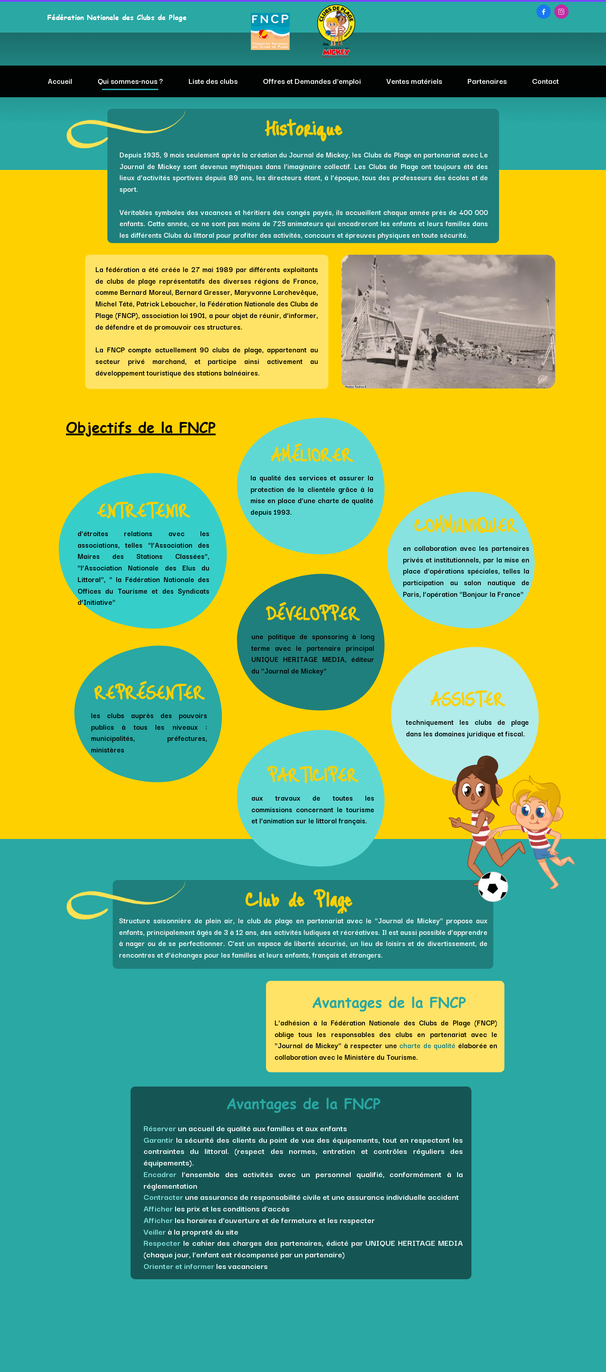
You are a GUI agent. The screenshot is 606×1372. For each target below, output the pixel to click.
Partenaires (487, 81)
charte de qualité (427, 1045)
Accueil (60, 81)
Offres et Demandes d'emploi (312, 81)
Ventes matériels (414, 81)
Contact (545, 81)
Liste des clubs (212, 81)
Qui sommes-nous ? (130, 81)
